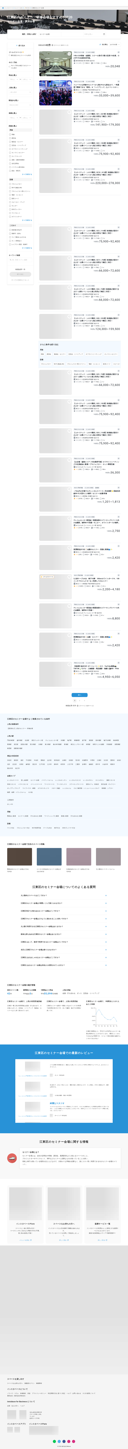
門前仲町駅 (10, 740)
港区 (22, 760)
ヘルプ (22, 1406)
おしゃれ (10, 804)
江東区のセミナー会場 (38, 8)
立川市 (49, 764)
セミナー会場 (18, 8)
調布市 (56, 764)
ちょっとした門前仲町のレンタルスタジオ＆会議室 (32, 1076)
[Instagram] (68, 1441)
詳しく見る (64, 1240)
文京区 (106, 760)
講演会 (49, 354)
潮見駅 (91, 740)
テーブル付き (47, 828)
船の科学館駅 (57, 744)
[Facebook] (64, 1441)
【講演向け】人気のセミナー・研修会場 (20, 728)
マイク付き (10, 828)
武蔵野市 (85, 760)
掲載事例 (39, 1383)
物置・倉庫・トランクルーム (16, 792)
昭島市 (112, 764)
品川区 (49, 760)
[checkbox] (10, 134)
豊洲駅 (9, 744)
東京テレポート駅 (37, 740)
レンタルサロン (88, 780)
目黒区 (71, 760)
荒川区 (78, 760)
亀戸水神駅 (107, 740)
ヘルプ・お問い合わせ (74, 1393)
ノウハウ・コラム (13, 1393)
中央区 (36, 760)
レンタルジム (67, 788)
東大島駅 (48, 744)
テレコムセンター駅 (51, 740)
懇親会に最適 (11, 816)
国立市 (34, 764)
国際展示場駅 (18, 748)
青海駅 (66, 744)
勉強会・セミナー (60, 354)
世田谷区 (57, 760)
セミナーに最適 (23, 816)
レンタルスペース (13, 780)
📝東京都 (27, 8)
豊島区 (43, 760)
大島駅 (40, 744)
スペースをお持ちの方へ (15, 1383)
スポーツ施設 (56, 788)
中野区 (92, 760)
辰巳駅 (16, 744)
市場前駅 (109, 744)
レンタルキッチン (61, 780)
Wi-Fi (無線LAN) (59, 364)
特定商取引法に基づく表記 (56, 1393)
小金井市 (105, 764)
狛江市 (17, 768)
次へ (79, 695)
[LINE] (54, 1441)
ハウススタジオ (23, 784)
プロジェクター (46, 364)
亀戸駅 (69, 740)
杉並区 (119, 760)
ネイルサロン (100, 780)
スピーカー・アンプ (119, 364)
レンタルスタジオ (75, 780)
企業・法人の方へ (13, 1406)
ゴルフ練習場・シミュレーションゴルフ (86, 788)
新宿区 (16, 760)
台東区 (64, 760)
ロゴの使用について (89, 1393)
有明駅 (88, 744)
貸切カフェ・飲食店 (92, 784)
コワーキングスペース (76, 784)
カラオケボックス (43, 788)
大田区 (21, 764)
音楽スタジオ (11, 784)
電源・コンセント (94, 364)
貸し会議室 (24, 780)
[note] (73, 1441)
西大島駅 (33, 744)
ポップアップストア (13, 788)
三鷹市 (78, 764)
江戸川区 (42, 764)
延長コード (106, 364)
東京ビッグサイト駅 (77, 744)
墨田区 (112, 760)
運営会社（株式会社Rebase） (16, 1396)
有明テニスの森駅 (98, 744)
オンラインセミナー (110, 354)
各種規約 (23, 1393)
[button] (64, 896)
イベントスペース (36, 784)
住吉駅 (27, 740)
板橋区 (91, 764)
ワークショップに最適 (51, 816)
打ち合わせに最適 (36, 816)
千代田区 (29, 760)
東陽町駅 (77, 740)
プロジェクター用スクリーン (76, 364)
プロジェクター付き (23, 828)
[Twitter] (59, 1441)
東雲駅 (9, 748)
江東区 (99, 760)
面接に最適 (64, 816)
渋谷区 (9, 760)
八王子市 (70, 764)
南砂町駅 (116, 740)
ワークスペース (49, 784)
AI (118, 52)
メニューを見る (25, 1240)
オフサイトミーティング (94, 354)
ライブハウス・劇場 (28, 788)
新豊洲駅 (117, 744)
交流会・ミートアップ (75, 354)
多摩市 (84, 764)
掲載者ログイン (29, 1383)
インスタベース (7, 8)
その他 (30, 792)
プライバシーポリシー (39, 1393)
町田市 (63, 764)
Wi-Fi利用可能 (36, 828)
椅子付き (57, 828)
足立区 (14, 764)
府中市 (98, 764)
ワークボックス (62, 784)
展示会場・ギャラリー (108, 784)
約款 (29, 1393)
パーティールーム (47, 780)
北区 (8, 764)
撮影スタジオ (110, 780)
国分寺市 (10, 768)
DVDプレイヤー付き (68, 828)
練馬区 (28, 764)
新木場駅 (98, 740)
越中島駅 (19, 740)
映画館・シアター (107, 788)
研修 (42, 354)
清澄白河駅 (24, 744)
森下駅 (84, 740)
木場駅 (63, 740)
